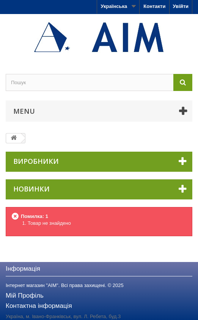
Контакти (154, 6)
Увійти (181, 6)
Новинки (31, 188)
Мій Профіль (25, 295)
